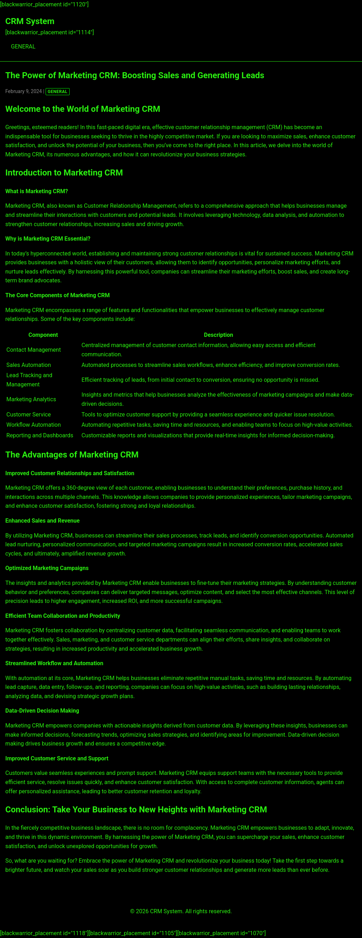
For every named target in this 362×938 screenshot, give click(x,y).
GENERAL (23, 46)
